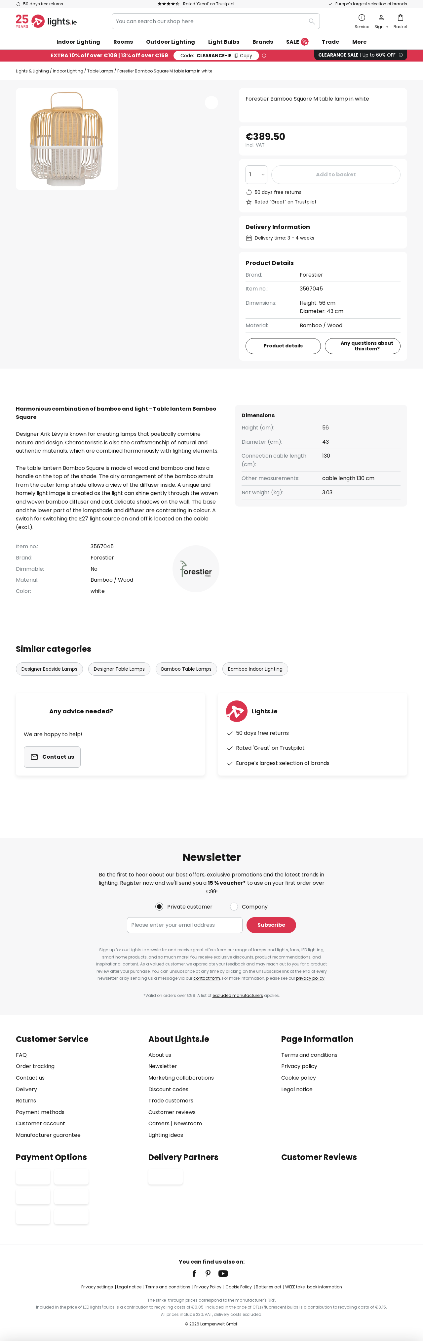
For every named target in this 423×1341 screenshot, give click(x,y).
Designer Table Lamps (119, 681)
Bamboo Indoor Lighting (255, 681)
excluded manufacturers (237, 995)
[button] (211, 102)
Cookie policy (298, 1078)
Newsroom (188, 1123)
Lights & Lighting (32, 71)
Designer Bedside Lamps (49, 681)
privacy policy (310, 978)
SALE (297, 42)
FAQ (21, 1055)
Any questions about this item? (367, 346)
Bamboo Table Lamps (186, 681)
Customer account (40, 1123)
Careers (159, 1123)
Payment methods (40, 1112)
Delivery (26, 1089)
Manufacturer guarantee (48, 1135)
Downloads (239, 404)
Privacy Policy (207, 1287)
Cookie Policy (238, 1287)
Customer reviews (172, 1112)
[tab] (52, 404)
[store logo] (46, 21)
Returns (26, 1100)
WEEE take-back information (313, 1287)
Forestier (311, 275)
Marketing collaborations (181, 1078)
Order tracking (35, 1066)
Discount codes (168, 1089)
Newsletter (162, 1066)
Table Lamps (100, 71)
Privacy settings (97, 1287)
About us (159, 1055)
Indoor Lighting (68, 71)
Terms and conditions (309, 1055)
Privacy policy (299, 1066)
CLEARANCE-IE (216, 55)
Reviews (188, 404)
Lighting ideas (165, 1135)
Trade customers (170, 1100)
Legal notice (297, 1089)
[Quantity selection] (256, 174)
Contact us (30, 1078)
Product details (129, 404)
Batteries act (268, 1287)
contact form (206, 978)
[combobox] (216, 21)
